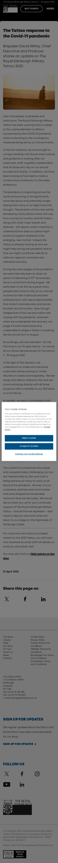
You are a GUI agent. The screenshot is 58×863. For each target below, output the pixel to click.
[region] (28, 431)
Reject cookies (29, 438)
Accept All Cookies (29, 446)
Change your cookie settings (29, 454)
